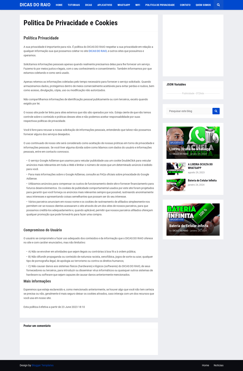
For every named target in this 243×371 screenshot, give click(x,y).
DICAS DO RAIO (35, 4)
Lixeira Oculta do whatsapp (190, 149)
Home (205, 365)
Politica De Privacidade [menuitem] (160, 4)
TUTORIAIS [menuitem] (74, 4)
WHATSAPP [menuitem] (124, 4)
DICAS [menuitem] (88, 4)
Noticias (218, 365)
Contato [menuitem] (185, 4)
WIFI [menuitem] (137, 4)
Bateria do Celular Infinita (202, 180)
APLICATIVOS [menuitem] (104, 4)
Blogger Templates (43, 365)
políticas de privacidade (51, 120)
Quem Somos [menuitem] (203, 4)
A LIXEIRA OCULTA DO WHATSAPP (200, 166)
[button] (218, 5)
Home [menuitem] (59, 4)
